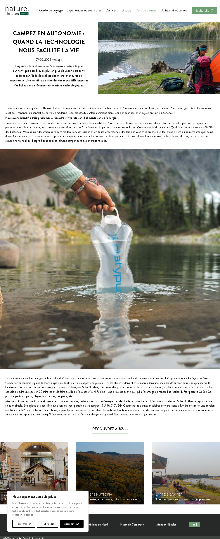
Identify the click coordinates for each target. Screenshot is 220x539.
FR (193, 524)
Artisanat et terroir (174, 10)
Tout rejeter (47, 524)
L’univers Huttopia (118, 10)
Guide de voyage (51, 10)
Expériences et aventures (84, 10)
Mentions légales (166, 524)
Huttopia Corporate (132, 524)
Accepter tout (71, 524)
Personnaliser (24, 524)
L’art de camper (146, 10)
